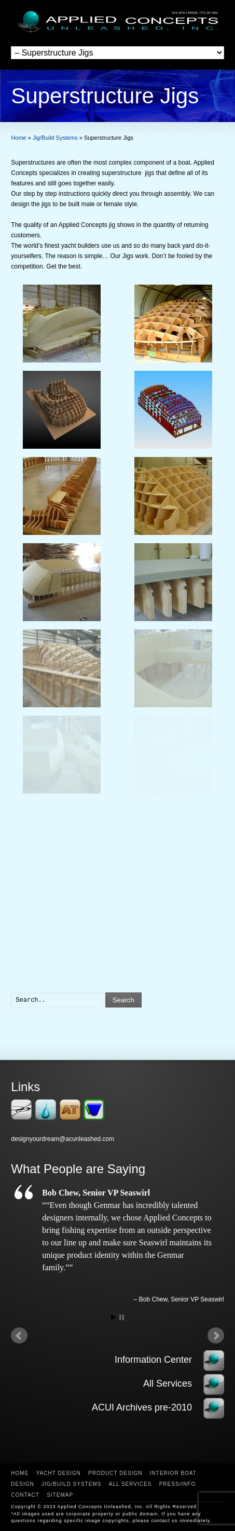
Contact (25, 1495)
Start (113, 1317)
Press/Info (177, 1484)
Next (216, 1335)
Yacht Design (58, 1473)
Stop (121, 1317)
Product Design (115, 1473)
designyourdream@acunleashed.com (62, 1139)
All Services (130, 1484)
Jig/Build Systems (71, 1484)
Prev (19, 1335)
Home (20, 1473)
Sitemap (60, 1495)
